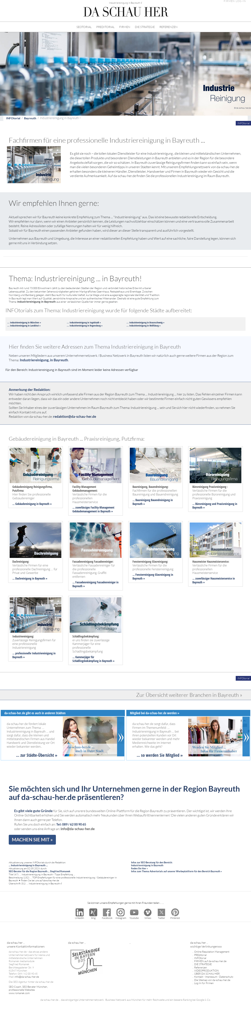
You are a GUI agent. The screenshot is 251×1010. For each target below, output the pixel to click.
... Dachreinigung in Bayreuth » (29, 578)
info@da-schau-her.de (78, 829)
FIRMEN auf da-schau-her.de (210, 961)
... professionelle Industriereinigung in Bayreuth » (34, 655)
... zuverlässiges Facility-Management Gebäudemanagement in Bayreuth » (93, 509)
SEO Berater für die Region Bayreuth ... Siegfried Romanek (39, 871)
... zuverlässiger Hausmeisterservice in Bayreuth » (213, 580)
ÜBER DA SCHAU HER (207, 973)
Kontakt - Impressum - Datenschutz (213, 976)
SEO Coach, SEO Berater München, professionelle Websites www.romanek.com (28, 990)
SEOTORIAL (84, 27)
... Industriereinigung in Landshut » (24, 325)
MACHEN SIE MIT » (32, 839)
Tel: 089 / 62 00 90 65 (71, 824)
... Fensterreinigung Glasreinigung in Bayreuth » (153, 576)
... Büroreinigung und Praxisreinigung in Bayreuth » (214, 506)
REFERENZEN (168, 27)
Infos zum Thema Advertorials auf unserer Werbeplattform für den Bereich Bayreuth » (176, 871)
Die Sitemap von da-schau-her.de (212, 979)
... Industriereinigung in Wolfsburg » (144, 325)
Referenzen (200, 967)
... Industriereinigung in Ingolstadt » (84, 322)
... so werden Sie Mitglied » (160, 755)
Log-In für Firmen (204, 983)
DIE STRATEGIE (145, 27)
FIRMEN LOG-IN (235, 1)
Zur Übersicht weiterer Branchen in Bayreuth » (189, 695)
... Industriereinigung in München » (24, 322)
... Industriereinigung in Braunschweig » (145, 322)
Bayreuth (30, 118)
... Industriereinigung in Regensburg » (84, 325)
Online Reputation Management (211, 951)
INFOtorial (13, 118)
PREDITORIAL (105, 27)
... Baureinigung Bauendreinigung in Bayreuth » (153, 502)
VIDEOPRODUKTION (206, 970)
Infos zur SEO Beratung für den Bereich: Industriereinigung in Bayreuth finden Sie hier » (151, 865)
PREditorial (200, 954)
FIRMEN (124, 27)
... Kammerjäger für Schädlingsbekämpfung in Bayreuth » (93, 659)
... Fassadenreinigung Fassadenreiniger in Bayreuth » (95, 584)
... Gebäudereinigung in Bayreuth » (32, 504)
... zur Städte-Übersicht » (36, 755)
